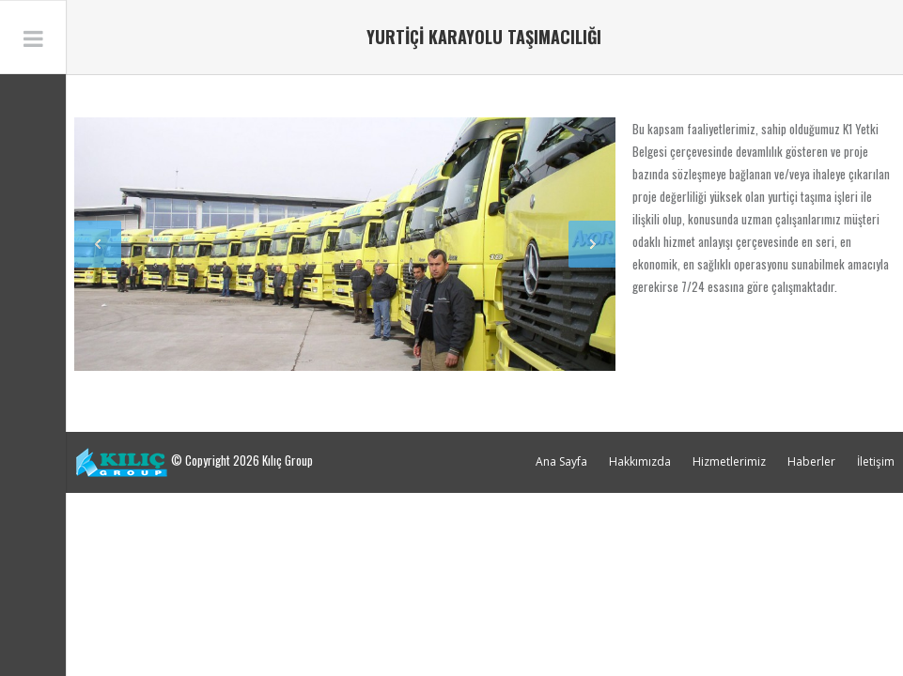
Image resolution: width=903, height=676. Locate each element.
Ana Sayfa (561, 461)
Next (591, 244)
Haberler (811, 461)
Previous (97, 244)
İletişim (876, 461)
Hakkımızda (640, 461)
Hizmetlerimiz (729, 461)
